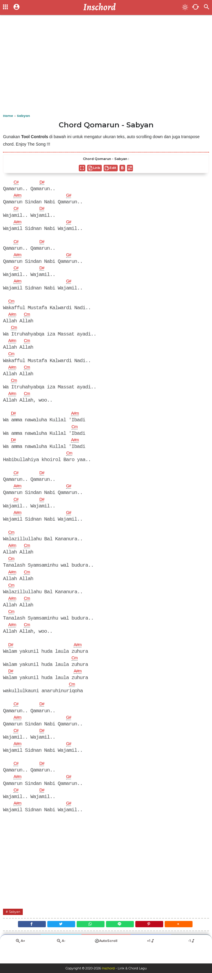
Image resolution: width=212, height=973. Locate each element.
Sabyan (15, 924)
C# (17, 183)
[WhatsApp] (89, 938)
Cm (12, 304)
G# (71, 196)
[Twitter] (56, 938)
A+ (20, 957)
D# (44, 183)
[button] (186, 938)
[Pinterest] (153, 938)
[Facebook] (24, 938)
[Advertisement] (106, 66)
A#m (18, 196)
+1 (151, 956)
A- (61, 957)
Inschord (108, 968)
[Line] (121, 938)
